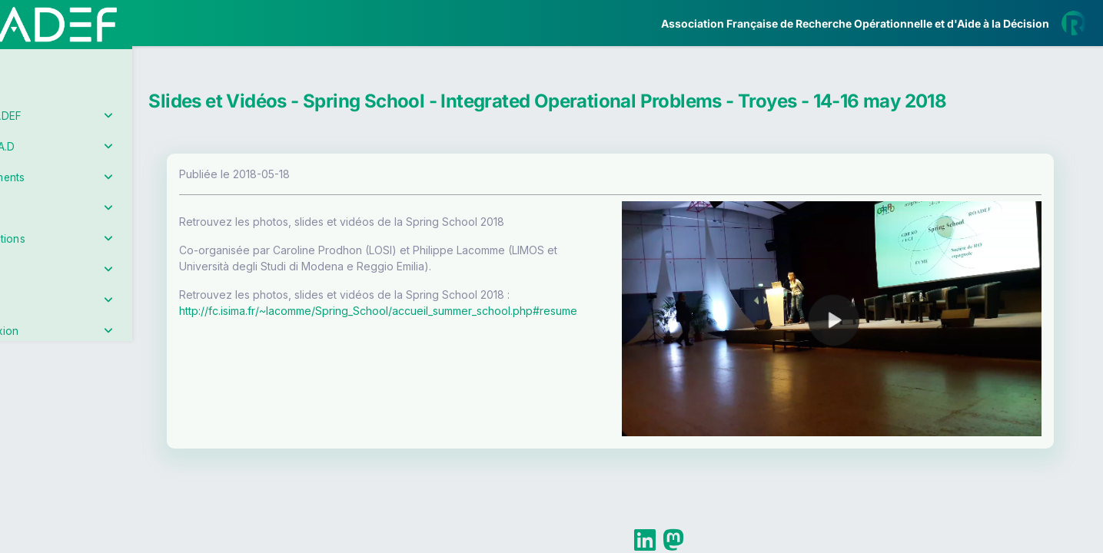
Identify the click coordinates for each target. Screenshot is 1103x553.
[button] (23, 456)
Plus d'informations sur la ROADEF (888, 546)
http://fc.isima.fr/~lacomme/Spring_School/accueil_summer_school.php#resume (456, 310)
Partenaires (62, 353)
